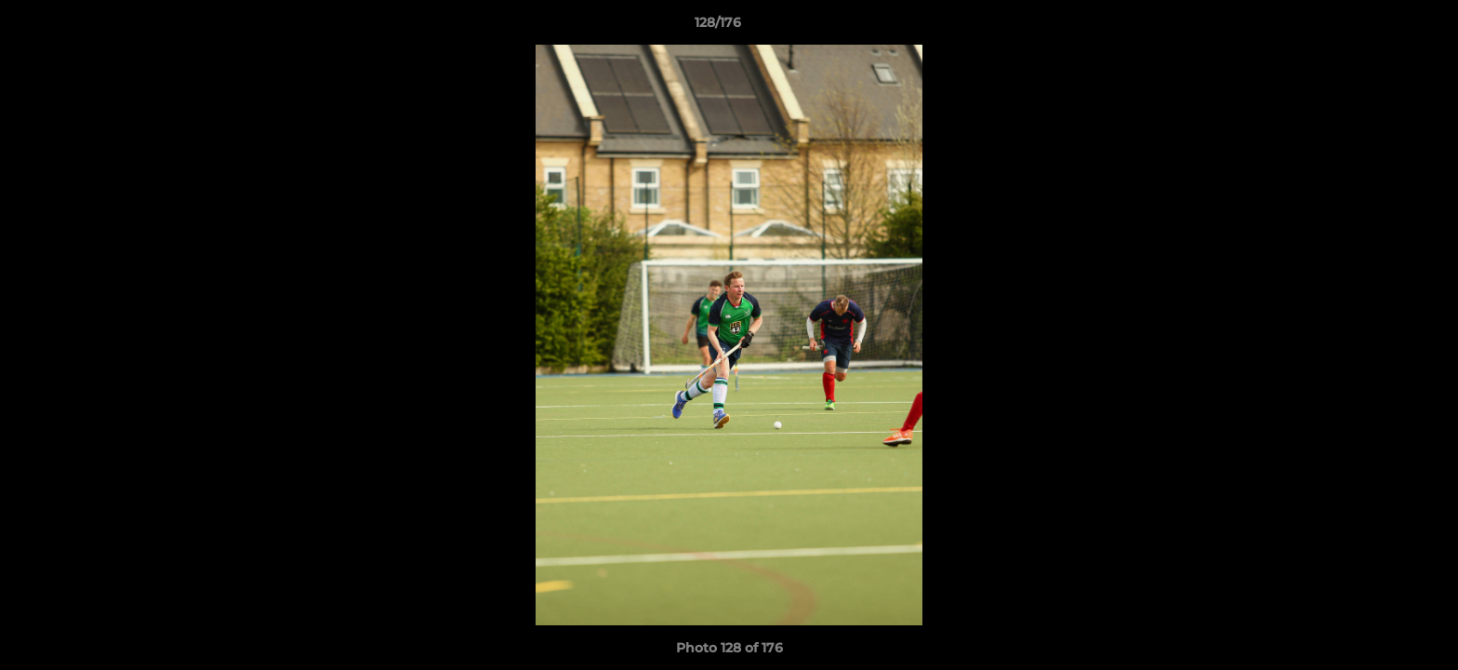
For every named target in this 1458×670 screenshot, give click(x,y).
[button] (1380, 27)
